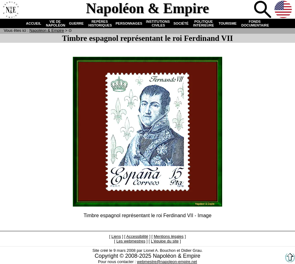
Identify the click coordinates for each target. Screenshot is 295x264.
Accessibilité (137, 236)
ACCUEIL (33, 23)
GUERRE (76, 23)
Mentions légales (169, 236)
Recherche (263, 10)
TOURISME (228, 23)
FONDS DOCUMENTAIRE (254, 23)
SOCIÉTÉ (181, 23)
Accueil (10, 10)
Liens (116, 236)
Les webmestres (130, 241)
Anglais (283, 10)
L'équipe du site (165, 241)
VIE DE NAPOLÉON (55, 23)
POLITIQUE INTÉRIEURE (203, 23)
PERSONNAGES (129, 23)
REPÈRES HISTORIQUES (99, 23)
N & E (47, 30)
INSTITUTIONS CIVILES (158, 23)
